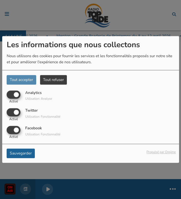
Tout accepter (21, 79)
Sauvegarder (21, 153)
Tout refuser (53, 79)
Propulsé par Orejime (161, 152)
